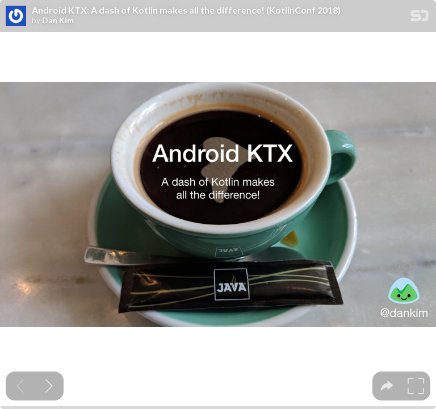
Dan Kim (58, 20)
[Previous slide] (20, 386)
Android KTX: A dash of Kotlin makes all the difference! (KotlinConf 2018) (186, 10)
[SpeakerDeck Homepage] (419, 17)
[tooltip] (387, 386)
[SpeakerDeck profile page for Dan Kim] (16, 16)
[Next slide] (49, 386)
